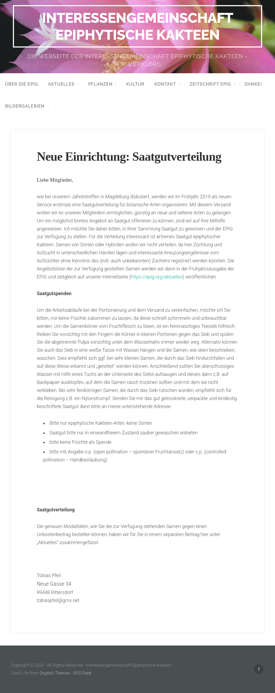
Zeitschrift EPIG (210, 84)
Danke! (253, 84)
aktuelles (61, 84)
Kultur (135, 84)
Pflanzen (100, 84)
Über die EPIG (21, 84)
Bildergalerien (25, 106)
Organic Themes (55, 673)
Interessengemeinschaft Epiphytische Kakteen (137, 26)
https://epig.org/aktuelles (157, 277)
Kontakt (165, 84)
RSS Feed (82, 673)
